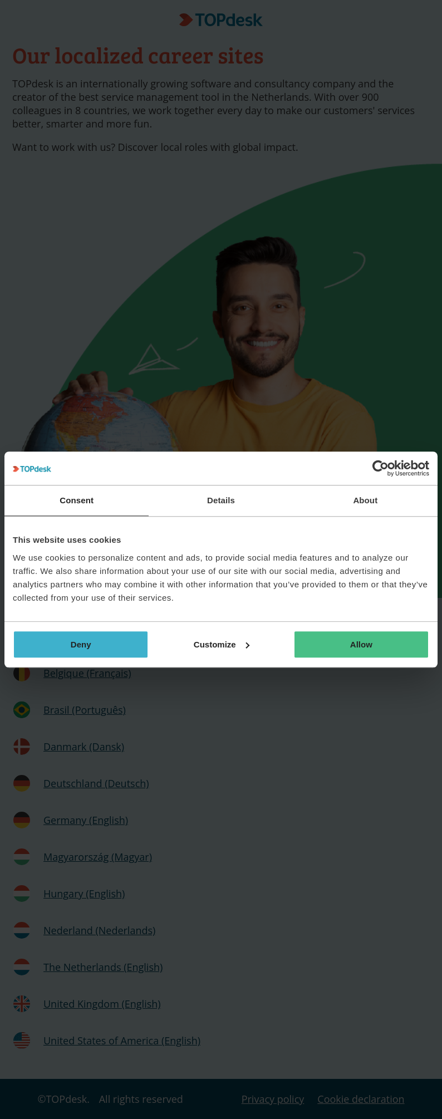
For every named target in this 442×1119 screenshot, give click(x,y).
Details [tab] (221, 500)
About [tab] (365, 500)
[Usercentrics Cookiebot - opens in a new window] (380, 468)
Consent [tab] (77, 500)
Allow (361, 644)
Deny (81, 644)
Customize (221, 644)
